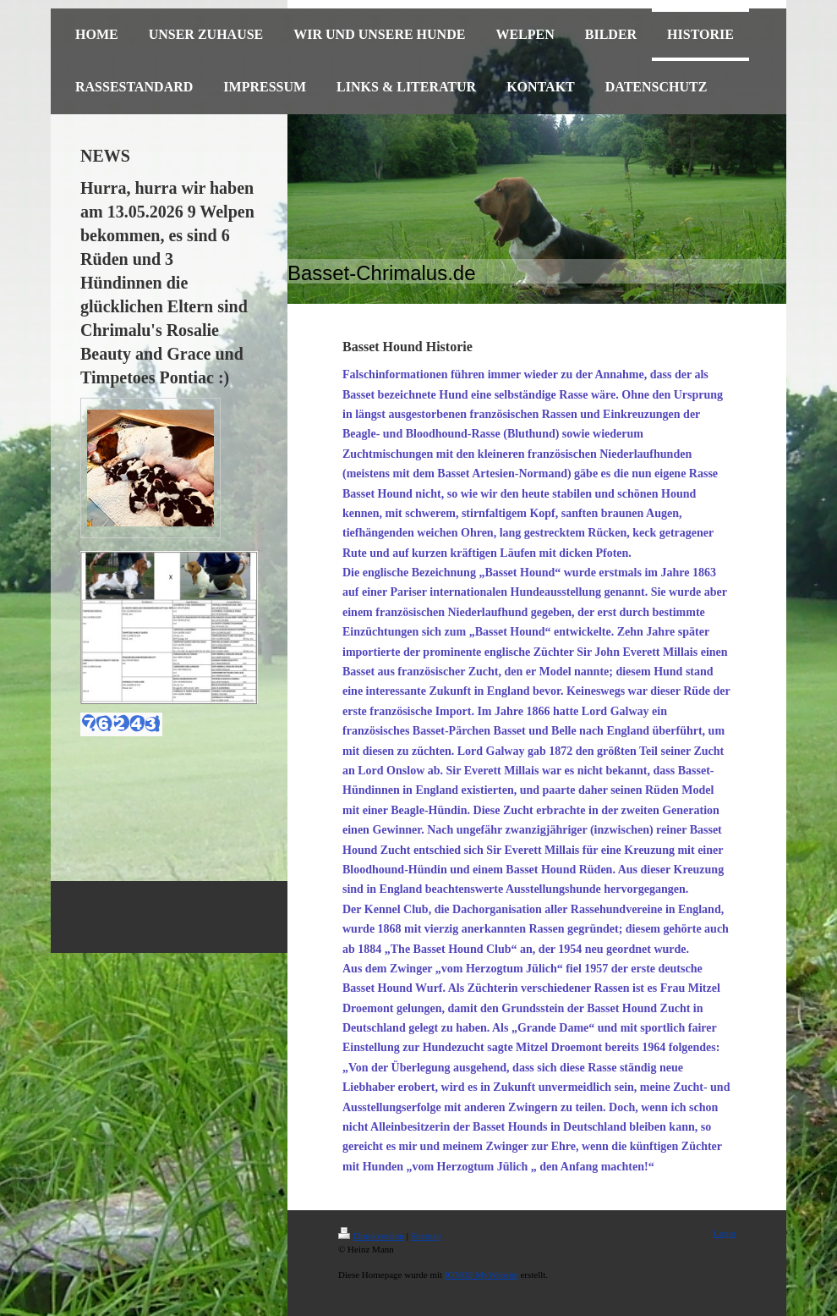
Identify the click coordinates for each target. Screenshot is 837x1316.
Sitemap (426, 1236)
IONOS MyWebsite (481, 1274)
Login (725, 1233)
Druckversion (371, 1236)
